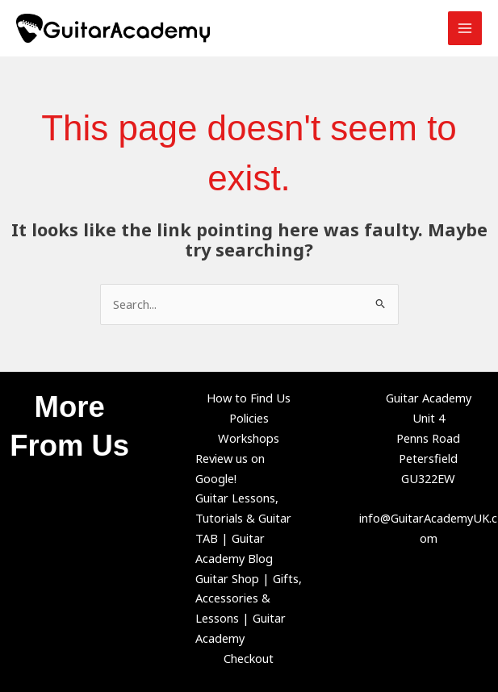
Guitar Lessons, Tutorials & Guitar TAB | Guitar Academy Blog (243, 527)
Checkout (249, 658)
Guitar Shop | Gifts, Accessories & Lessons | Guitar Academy (248, 608)
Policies (249, 418)
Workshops (248, 438)
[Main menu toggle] (465, 28)
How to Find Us (249, 398)
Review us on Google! (230, 468)
